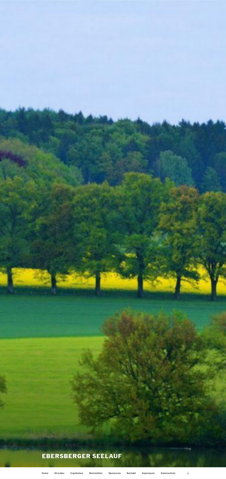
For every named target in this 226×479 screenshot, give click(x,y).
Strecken (59, 473)
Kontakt (131, 473)
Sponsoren (115, 473)
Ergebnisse (76, 473)
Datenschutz (168, 473)
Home (45, 473)
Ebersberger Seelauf (82, 456)
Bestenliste (95, 473)
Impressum (148, 473)
